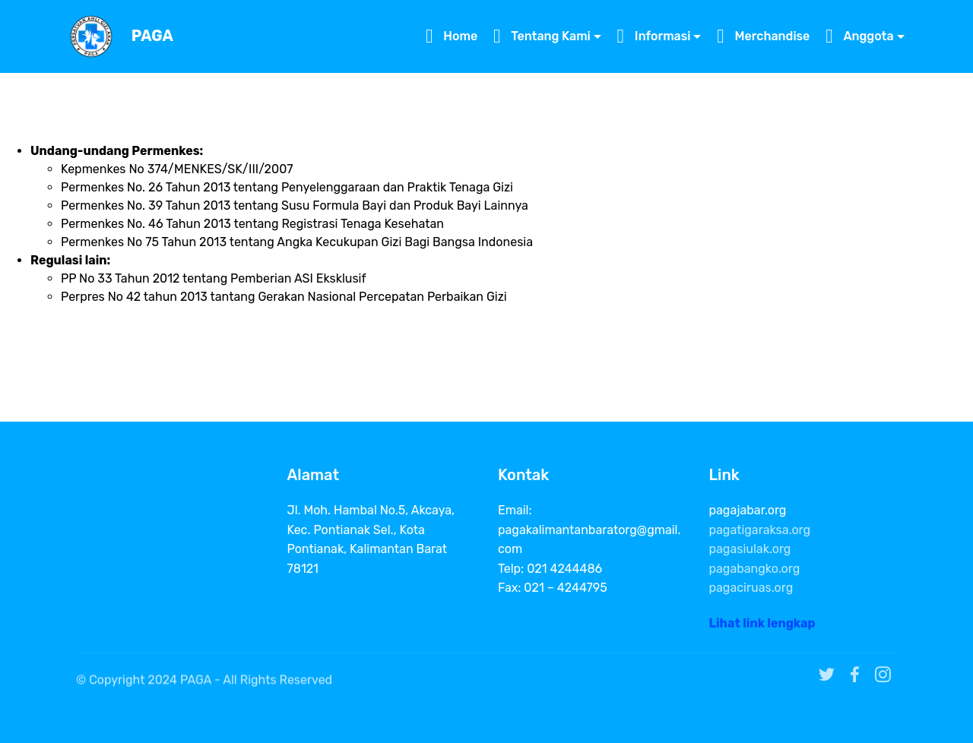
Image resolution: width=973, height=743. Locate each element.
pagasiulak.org (750, 549)
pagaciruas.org (751, 587)
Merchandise (763, 36)
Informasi (654, 36)
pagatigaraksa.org (760, 530)
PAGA (152, 36)
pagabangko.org (754, 568)
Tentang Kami (542, 36)
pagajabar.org (748, 510)
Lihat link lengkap (762, 628)
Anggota (859, 36)
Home (451, 36)
